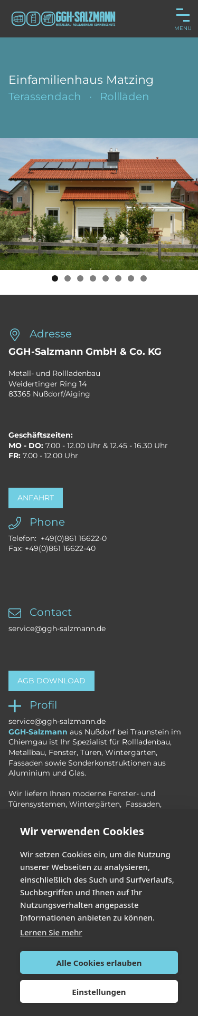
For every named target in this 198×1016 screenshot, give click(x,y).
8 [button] (143, 278)
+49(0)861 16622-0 (74, 538)
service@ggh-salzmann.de (57, 628)
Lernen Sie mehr (51, 932)
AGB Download (51, 680)
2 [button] (67, 278)
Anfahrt (35, 497)
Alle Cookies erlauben (99, 962)
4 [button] (93, 278)
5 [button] (105, 278)
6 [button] (118, 278)
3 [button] (80, 278)
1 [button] (55, 278)
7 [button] (131, 278)
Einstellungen (99, 991)
